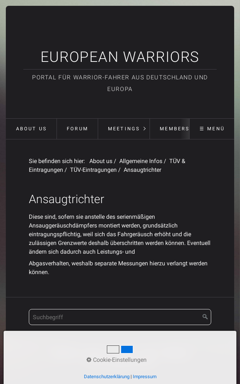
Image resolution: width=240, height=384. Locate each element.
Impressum (122, 352)
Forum (77, 128)
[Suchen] (205, 317)
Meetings (124, 128)
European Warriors (120, 57)
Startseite (65, 352)
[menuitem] (31, 129)
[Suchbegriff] (120, 317)
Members (175, 128)
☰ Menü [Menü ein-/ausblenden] (212, 128)
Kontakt (92, 352)
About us (31, 128)
